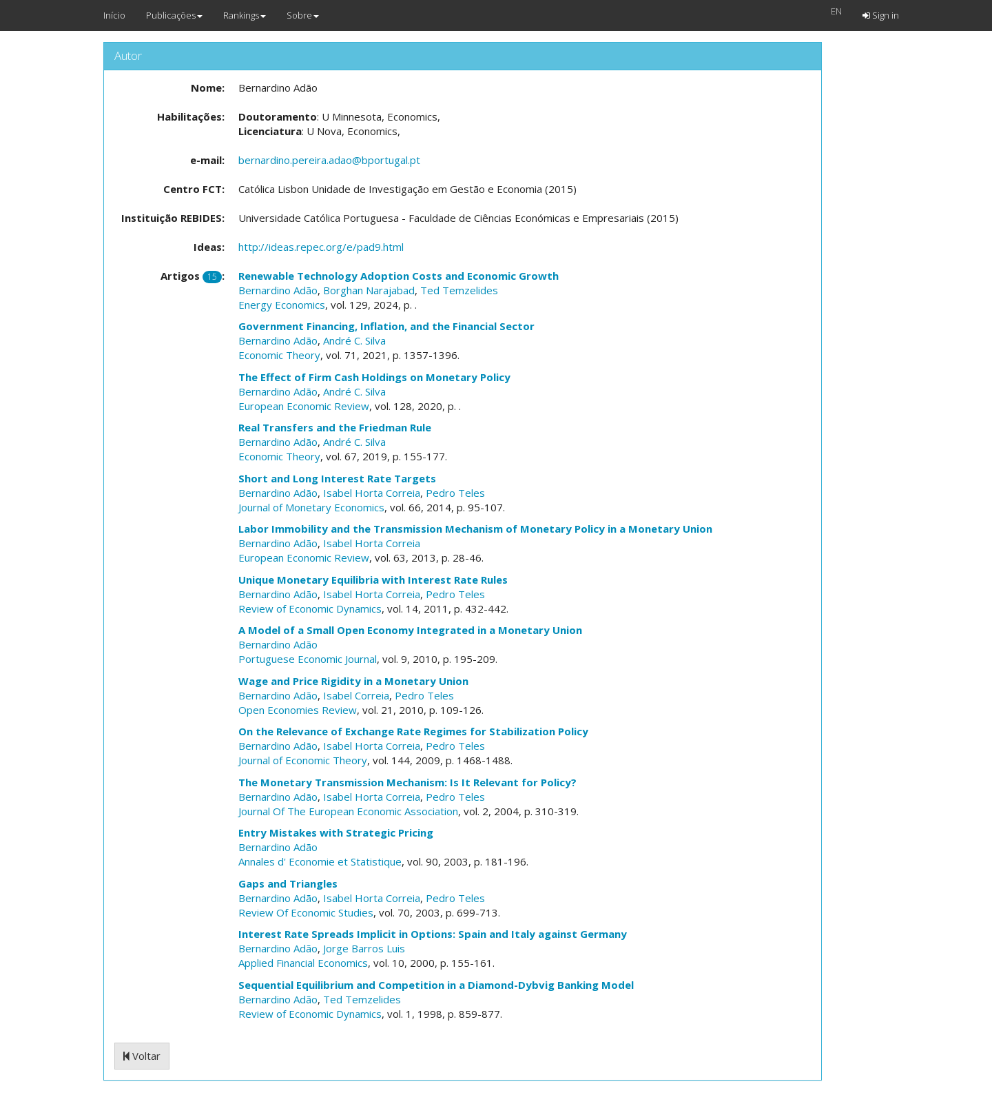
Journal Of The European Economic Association (348, 811)
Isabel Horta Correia (371, 493)
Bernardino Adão (278, 290)
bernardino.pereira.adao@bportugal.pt (329, 160)
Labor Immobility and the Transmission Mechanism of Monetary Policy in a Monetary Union (475, 528)
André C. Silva (354, 340)
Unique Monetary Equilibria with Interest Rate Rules (373, 579)
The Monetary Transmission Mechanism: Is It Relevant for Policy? (407, 782)
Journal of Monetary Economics (311, 507)
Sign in (880, 15)
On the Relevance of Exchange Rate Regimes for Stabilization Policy (413, 731)
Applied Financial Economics (303, 963)
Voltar (142, 1056)
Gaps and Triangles (288, 883)
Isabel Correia (356, 695)
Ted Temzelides (459, 290)
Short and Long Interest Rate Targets (337, 478)
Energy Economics (281, 304)
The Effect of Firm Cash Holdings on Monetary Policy (374, 377)
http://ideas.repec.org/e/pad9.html (321, 247)
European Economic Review (303, 406)
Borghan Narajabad (369, 290)
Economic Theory (279, 355)
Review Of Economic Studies (305, 912)
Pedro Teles (455, 493)
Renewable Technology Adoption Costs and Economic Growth (398, 276)
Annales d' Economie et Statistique (320, 861)
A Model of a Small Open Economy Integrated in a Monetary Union (410, 630)
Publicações (174, 15)
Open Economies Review (297, 710)
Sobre (303, 15)
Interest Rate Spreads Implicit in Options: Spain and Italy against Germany (432, 934)
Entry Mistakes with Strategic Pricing (335, 832)
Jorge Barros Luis (364, 948)
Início (114, 15)
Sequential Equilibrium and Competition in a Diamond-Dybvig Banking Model (436, 985)
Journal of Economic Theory (302, 760)
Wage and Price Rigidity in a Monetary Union (353, 681)
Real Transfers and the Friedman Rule (334, 427)
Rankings (244, 15)
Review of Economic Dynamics (310, 608)
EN (836, 11)
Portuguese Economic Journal (307, 659)
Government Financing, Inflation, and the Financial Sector (386, 326)
